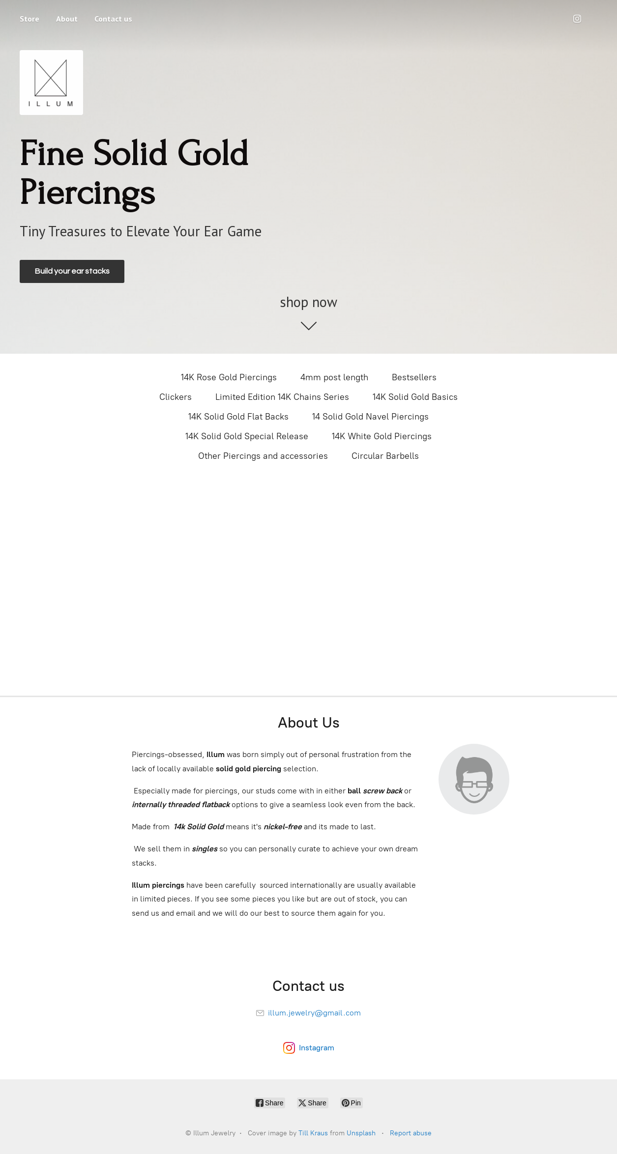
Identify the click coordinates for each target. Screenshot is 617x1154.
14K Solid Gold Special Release (246, 436)
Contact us (113, 19)
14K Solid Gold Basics (415, 397)
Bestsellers (414, 377)
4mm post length (334, 377)
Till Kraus (313, 1133)
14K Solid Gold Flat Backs (238, 416)
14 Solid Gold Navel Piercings (370, 416)
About (67, 19)
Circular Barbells (385, 455)
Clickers (175, 397)
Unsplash (361, 1133)
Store (29, 19)
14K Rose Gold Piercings (229, 377)
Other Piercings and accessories (263, 455)
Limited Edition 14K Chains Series (282, 397)
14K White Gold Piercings (382, 436)
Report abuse (411, 1133)
